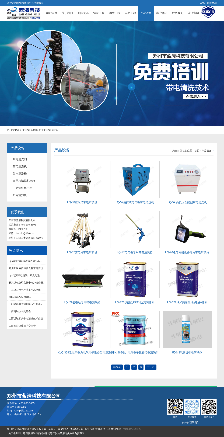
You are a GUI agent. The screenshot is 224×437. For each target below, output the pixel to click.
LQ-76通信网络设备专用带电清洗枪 (187, 252)
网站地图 (212, 2)
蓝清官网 (193, 13)
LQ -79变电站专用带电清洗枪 (82, 302)
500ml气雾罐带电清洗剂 (187, 352)
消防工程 (114, 13)
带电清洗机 (20, 166)
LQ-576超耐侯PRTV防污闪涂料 (134, 302)
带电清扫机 (20, 195)
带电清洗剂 (20, 159)
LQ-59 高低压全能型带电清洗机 (187, 202)
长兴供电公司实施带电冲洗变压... (27, 282)
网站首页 (51, 13)
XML (202, 2)
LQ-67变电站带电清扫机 (82, 252)
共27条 (117, 367)
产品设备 (146, 13)
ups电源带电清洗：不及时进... (25, 275)
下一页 (151, 367)
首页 (196, 150)
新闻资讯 (83, 13)
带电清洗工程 (102, 429)
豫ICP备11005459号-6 (70, 429)
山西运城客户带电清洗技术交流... (27, 318)
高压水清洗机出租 (24, 180)
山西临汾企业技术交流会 (22, 325)
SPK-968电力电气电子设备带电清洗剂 (135, 352)
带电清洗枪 (20, 173)
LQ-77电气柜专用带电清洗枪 (135, 252)
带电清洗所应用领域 (20, 297)
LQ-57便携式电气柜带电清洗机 (134, 202)
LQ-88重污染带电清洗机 (82, 202)
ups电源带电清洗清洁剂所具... (25, 261)
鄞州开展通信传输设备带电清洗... (27, 268)
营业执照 (89, 429)
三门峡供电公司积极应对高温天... (27, 304)
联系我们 (177, 13)
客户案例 (161, 13)
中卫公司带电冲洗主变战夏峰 (25, 289)
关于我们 (67, 13)
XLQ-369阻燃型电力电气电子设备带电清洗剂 (86, 352)
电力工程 (130, 13)
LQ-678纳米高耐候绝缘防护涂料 (187, 302)
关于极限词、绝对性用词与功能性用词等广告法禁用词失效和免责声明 (46, 433)
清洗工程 (98, 13)
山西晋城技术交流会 (20, 311)
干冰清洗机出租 (22, 187)
